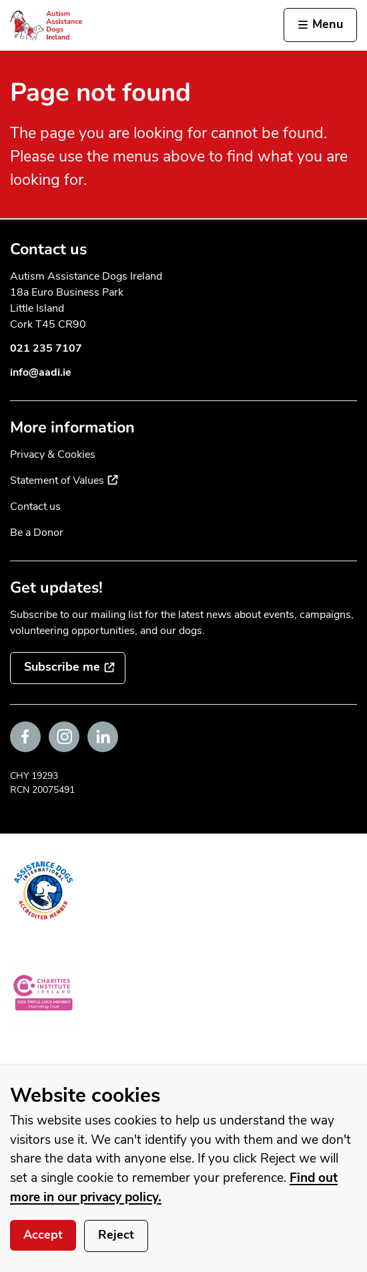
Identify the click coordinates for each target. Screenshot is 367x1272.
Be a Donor (36, 532)
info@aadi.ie (40, 372)
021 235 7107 (46, 348)
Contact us (35, 506)
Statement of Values (64, 480)
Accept (43, 1235)
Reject (116, 1235)
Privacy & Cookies (52, 454)
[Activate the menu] (320, 25)
